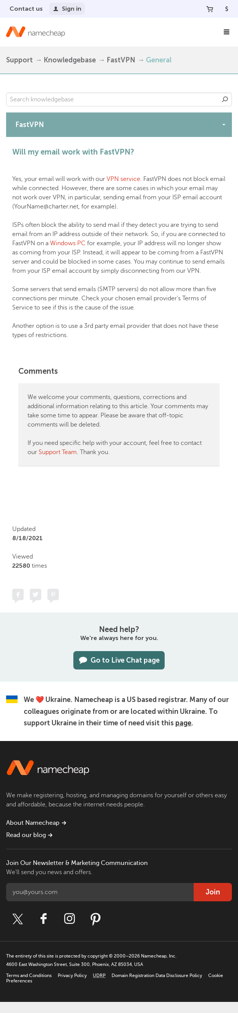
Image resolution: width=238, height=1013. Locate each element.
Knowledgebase (70, 60)
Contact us (26, 8)
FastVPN (121, 60)
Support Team (58, 452)
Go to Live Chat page (119, 660)
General (159, 60)
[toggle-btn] (224, 124)
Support (19, 60)
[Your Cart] (209, 9)
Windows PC (68, 243)
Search (225, 99)
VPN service (123, 179)
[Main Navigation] (226, 32)
